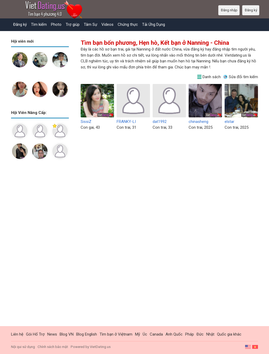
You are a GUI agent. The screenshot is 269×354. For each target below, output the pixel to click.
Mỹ (137, 334)
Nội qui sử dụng (23, 347)
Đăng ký (20, 24)
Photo (56, 24)
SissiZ (86, 121)
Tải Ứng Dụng (153, 24)
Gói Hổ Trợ (35, 334)
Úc (145, 334)
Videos (107, 24)
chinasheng (198, 121)
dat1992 (160, 121)
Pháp (189, 334)
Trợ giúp (73, 24)
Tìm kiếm (39, 24)
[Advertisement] (40, 247)
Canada (156, 334)
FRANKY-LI (126, 121)
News (52, 334)
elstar (229, 121)
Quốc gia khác (229, 334)
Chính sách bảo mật (53, 347)
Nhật (210, 334)
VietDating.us (100, 347)
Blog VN (67, 334)
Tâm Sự (90, 24)
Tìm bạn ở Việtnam (116, 334)
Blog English (86, 334)
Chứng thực (128, 24)
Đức (200, 334)
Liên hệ (17, 334)
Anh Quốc (174, 334)
